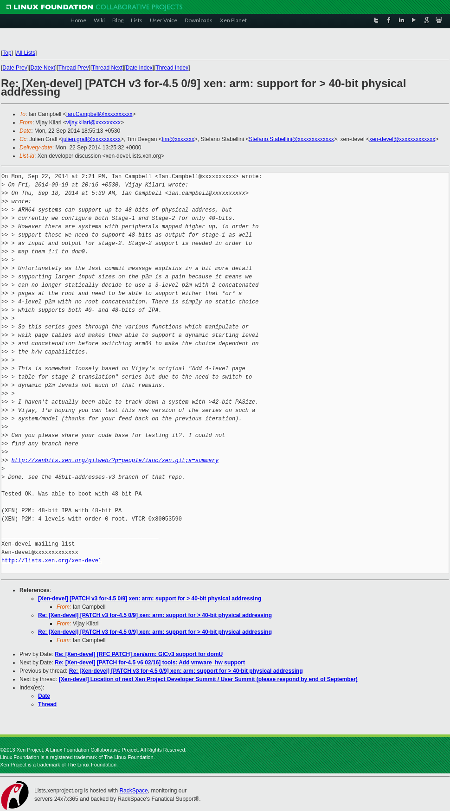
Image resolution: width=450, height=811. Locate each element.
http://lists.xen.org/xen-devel (51, 561)
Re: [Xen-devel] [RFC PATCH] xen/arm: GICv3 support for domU (139, 654)
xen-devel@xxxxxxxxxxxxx (402, 139)
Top (6, 53)
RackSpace (133, 790)
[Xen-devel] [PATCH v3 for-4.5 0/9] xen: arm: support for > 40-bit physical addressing (149, 598)
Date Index (139, 67)
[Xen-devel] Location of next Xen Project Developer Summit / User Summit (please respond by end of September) (208, 679)
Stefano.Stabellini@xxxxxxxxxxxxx (291, 139)
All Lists (25, 53)
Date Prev (14, 67)
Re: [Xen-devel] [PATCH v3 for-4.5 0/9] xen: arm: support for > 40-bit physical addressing (155, 615)
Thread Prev (73, 67)
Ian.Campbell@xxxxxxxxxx (99, 114)
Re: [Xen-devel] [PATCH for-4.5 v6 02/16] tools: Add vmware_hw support (150, 662)
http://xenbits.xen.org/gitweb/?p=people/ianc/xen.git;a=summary (115, 460)
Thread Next (107, 67)
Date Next (42, 67)
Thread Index (172, 67)
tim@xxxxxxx (178, 139)
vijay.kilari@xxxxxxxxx (93, 122)
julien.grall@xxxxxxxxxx (91, 139)
